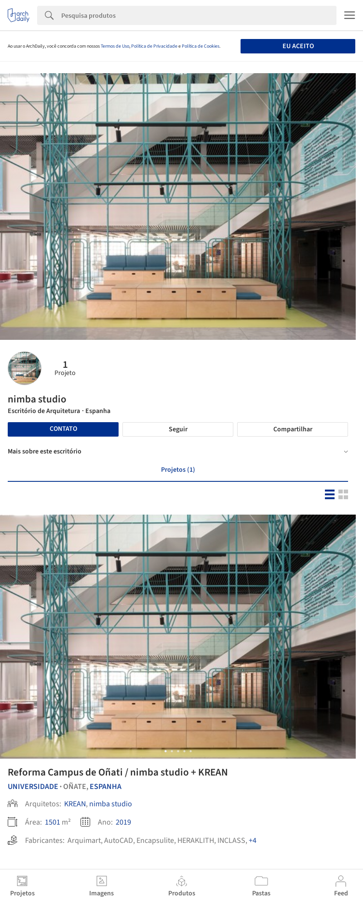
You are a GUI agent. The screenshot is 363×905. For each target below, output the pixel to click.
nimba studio (110, 804)
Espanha (105, 786)
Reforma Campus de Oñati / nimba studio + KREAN (118, 772)
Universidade (33, 786)
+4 (252, 840)
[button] (165, 751)
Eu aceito (298, 46)
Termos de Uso (115, 46)
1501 (52, 822)
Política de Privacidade (154, 46)
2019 (123, 822)
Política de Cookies (200, 46)
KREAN (75, 804)
